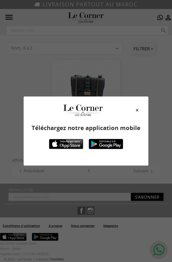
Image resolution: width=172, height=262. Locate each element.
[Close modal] (137, 110)
